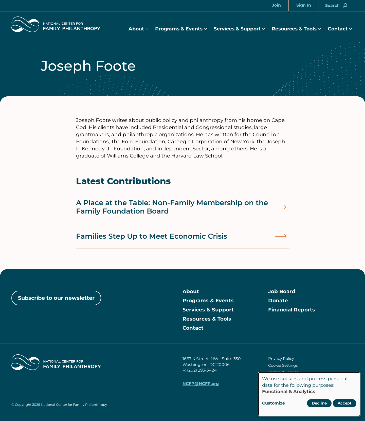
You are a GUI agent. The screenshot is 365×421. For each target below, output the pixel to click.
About (136, 29)
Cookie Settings (283, 365)
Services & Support (237, 29)
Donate (278, 300)
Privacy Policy (281, 358)
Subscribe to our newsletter (56, 298)
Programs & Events (179, 29)
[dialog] (309, 394)
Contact (338, 29)
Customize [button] (273, 403)
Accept (345, 403)
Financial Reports (291, 310)
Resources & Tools (294, 29)
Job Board (281, 291)
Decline (319, 403)
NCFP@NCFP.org (200, 383)
